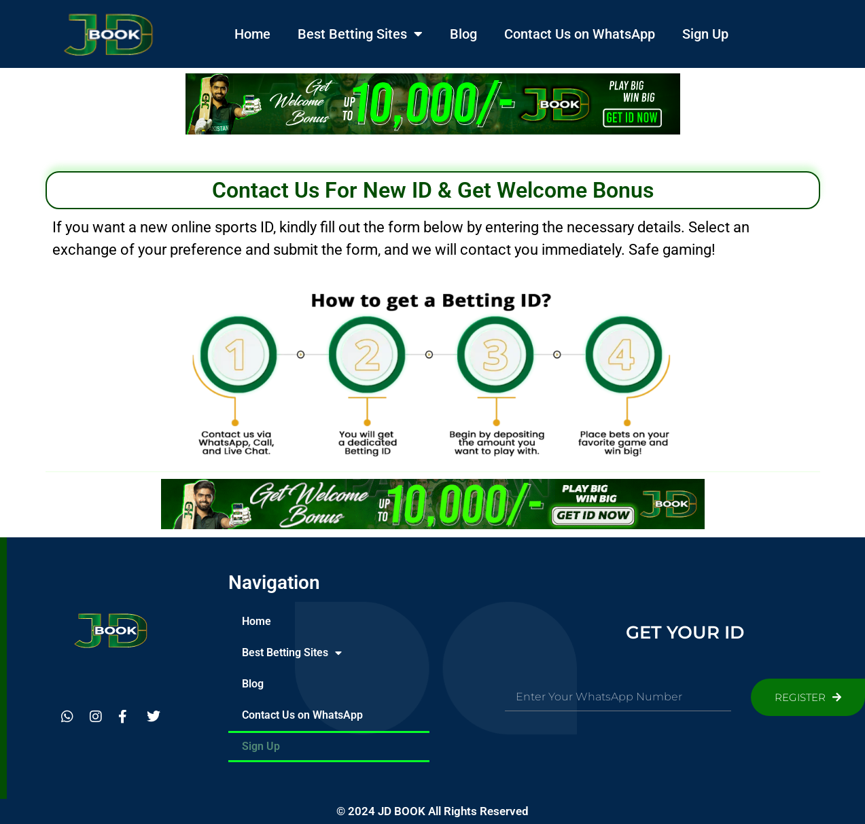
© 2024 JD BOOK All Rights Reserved (432, 811)
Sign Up (705, 34)
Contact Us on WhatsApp (579, 34)
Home (252, 34)
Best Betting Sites (360, 34)
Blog (463, 34)
